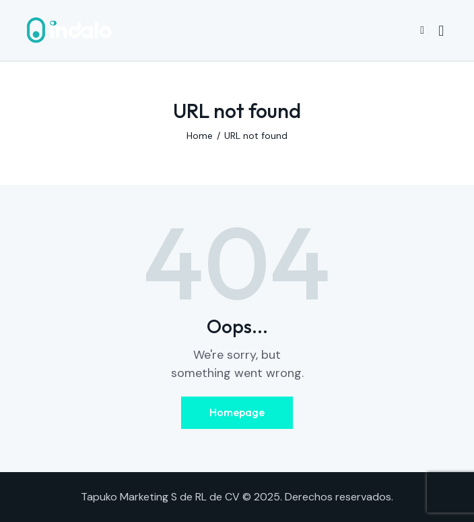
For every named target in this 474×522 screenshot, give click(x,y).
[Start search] (441, 31)
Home (200, 135)
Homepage (237, 412)
